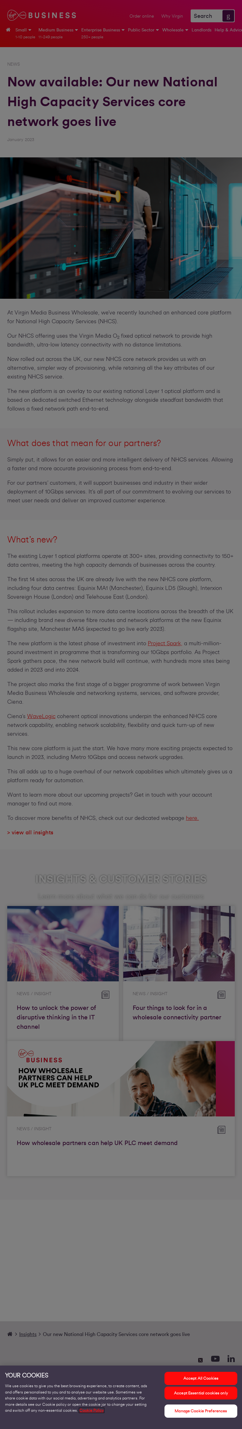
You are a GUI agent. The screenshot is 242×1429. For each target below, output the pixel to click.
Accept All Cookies (200, 1379)
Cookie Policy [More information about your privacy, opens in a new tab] (91, 1411)
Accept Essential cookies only (201, 1394)
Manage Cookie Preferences (201, 1412)
